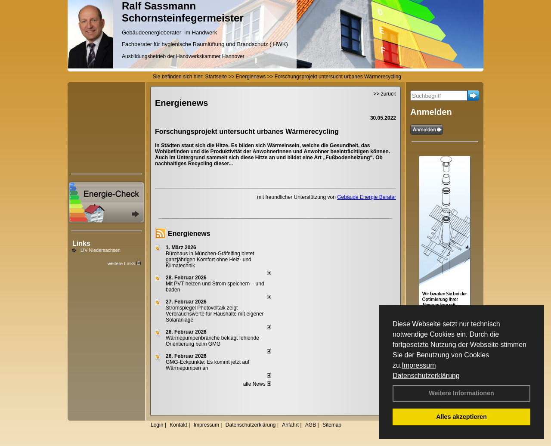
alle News (257, 384)
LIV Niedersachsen (100, 250)
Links (81, 243)
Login (157, 425)
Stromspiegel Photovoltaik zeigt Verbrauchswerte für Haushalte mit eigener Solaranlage (214, 314)
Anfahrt (290, 425)
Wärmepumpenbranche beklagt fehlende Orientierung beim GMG (212, 341)
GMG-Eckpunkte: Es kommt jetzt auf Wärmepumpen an (207, 365)
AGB (310, 425)
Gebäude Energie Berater (366, 197)
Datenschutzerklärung (426, 375)
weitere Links (124, 263)
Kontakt (178, 425)
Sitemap (331, 425)
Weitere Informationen (461, 393)
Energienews (189, 233)
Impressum (419, 365)
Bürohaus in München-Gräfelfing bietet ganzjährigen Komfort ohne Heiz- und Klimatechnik (210, 260)
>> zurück (384, 94)
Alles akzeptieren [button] (461, 416)
